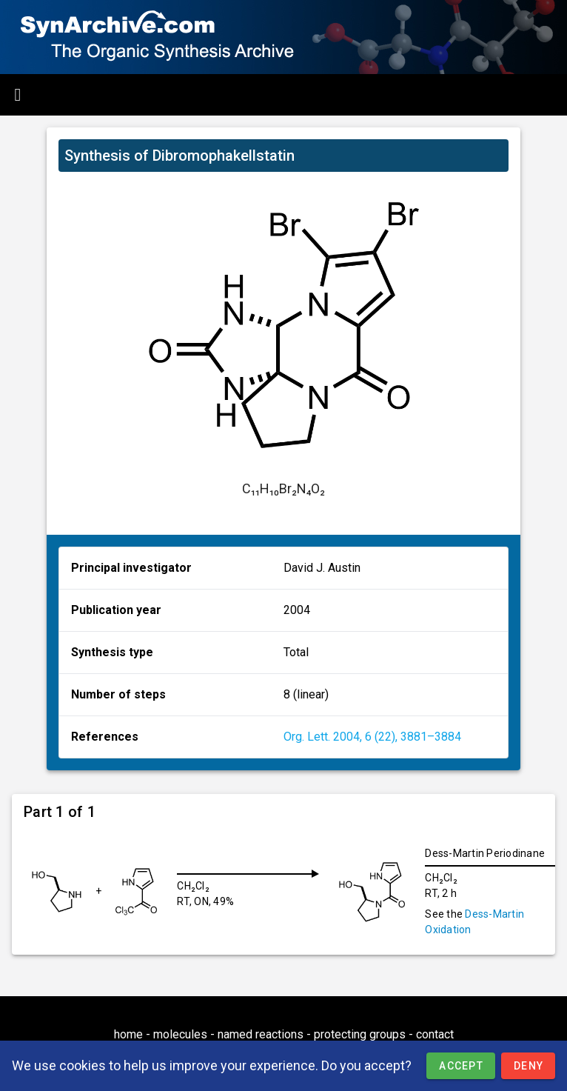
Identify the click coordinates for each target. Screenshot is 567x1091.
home (128, 1034)
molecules (180, 1034)
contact (435, 1034)
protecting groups (360, 1034)
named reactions (260, 1034)
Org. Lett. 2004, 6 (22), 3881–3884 (372, 737)
